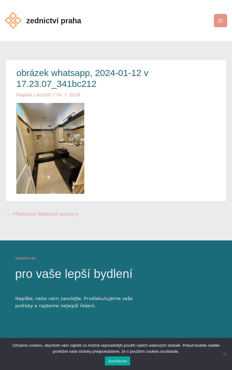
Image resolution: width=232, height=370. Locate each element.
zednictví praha (53, 20)
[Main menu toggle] (220, 20)
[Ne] (224, 354)
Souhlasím (117, 361)
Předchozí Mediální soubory (42, 214)
